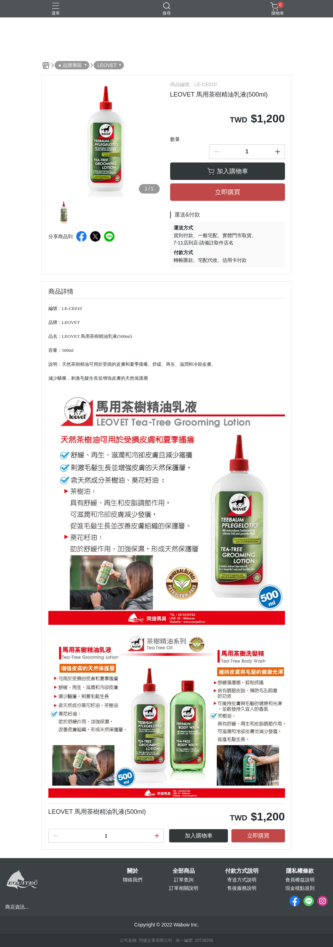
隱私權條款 (300, 871)
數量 (175, 139)
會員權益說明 (300, 879)
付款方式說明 (242, 871)
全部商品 (184, 871)
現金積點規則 (300, 888)
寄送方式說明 (241, 879)
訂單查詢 (183, 879)
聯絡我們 (132, 879)
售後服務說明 (241, 888)
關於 (132, 871)
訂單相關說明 (183, 888)
